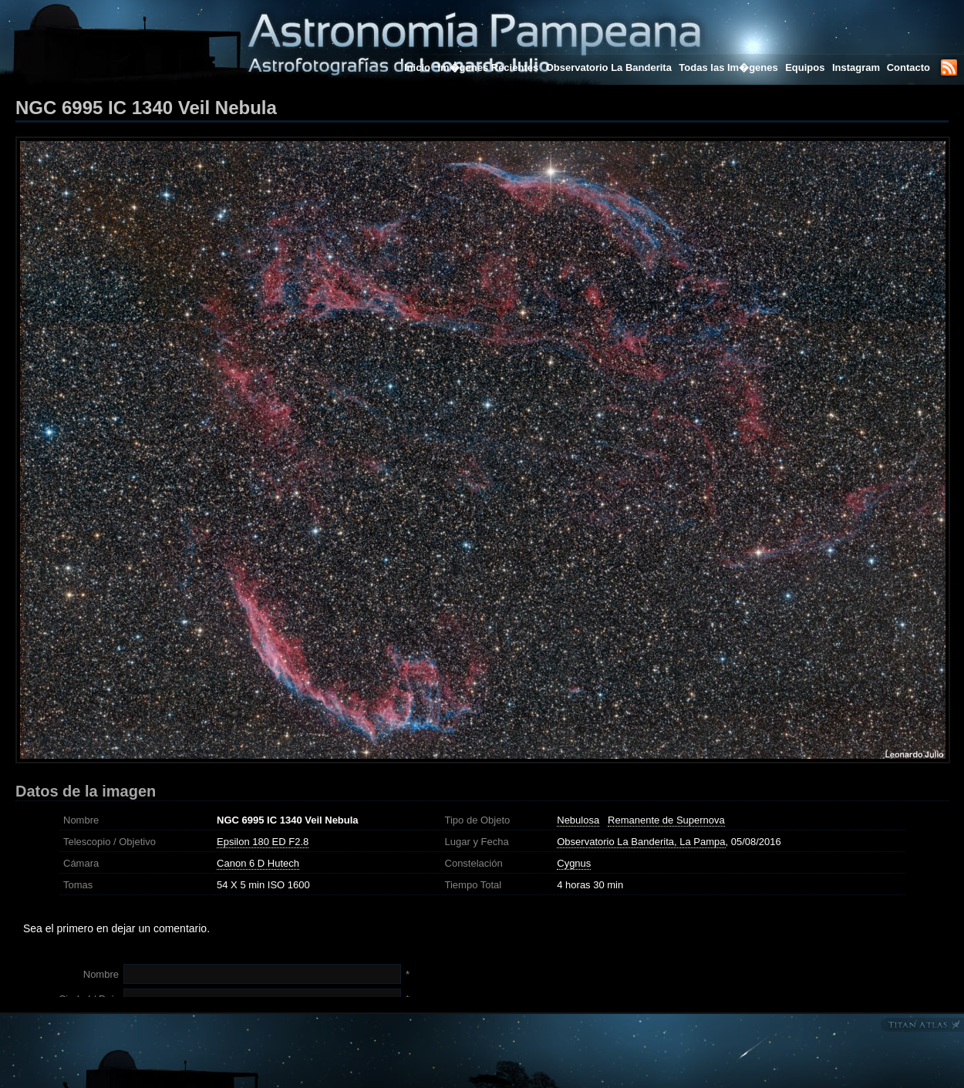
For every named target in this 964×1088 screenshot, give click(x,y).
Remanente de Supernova (666, 820)
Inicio (417, 67)
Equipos (804, 67)
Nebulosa (578, 820)
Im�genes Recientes (487, 67)
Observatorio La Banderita (609, 67)
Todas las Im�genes (728, 67)
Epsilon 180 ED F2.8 (262, 841)
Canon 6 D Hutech (258, 863)
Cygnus (574, 863)
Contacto (908, 67)
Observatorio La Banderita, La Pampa (641, 841)
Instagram (857, 67)
